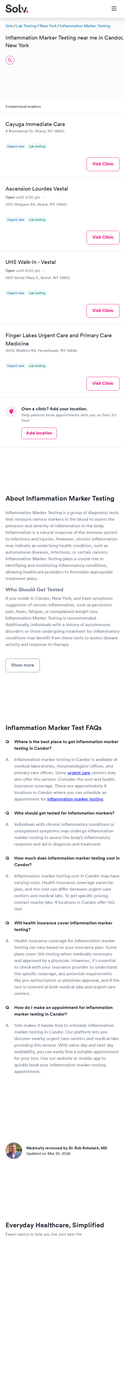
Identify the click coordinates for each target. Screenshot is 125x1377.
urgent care (79, 772)
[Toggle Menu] (110, 9)
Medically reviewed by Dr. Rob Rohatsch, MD (66, 1148)
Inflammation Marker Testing (85, 25)
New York (48, 25)
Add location (39, 433)
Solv (9, 25)
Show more (22, 665)
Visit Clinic (103, 164)
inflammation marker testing (75, 799)
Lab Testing (26, 25)
